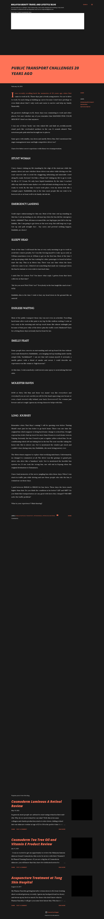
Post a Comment (21, 829)
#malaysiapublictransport (87, 102)
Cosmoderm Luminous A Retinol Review (36, 803)
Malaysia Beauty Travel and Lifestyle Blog (33, 4)
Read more (62, 829)
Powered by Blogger (52, 912)
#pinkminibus (83, 104)
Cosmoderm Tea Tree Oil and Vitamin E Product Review (33, 841)
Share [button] (82, 93)
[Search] (85, 5)
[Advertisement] (49, 43)
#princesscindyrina (85, 106)
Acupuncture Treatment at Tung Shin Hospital (36, 880)
